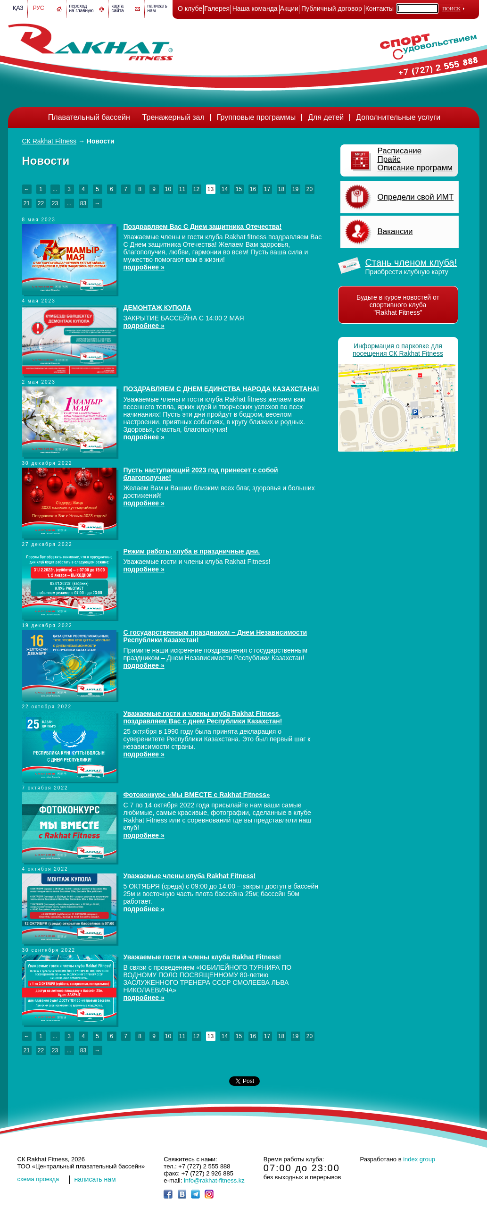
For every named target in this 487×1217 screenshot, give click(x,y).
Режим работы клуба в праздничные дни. (192, 551)
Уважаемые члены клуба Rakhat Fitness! (190, 876)
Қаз (18, 8)
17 (267, 189)
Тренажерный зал (173, 117)
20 (309, 189)
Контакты (379, 8)
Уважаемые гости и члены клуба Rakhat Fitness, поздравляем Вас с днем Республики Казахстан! (203, 717)
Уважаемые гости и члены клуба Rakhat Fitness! (202, 957)
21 (27, 203)
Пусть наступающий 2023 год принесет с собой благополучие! (201, 473)
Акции (289, 8)
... (54, 189)
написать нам (95, 1179)
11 (182, 189)
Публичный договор (331, 8)
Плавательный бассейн (89, 117)
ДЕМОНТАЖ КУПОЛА (157, 307)
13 (210, 189)
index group (419, 1159)
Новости (101, 141)
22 (41, 203)
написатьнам (157, 8)
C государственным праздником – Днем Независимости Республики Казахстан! (215, 636)
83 (83, 203)
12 (196, 189)
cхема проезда (38, 1179)
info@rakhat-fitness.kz (214, 1180)
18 (281, 189)
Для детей (326, 117)
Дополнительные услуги (398, 117)
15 (239, 189)
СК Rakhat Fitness (49, 141)
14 (225, 189)
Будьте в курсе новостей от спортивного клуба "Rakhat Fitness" (397, 305)
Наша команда (255, 8)
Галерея (217, 8)
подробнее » (144, 267)
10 (168, 189)
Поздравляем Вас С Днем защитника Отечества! (203, 226)
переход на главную (81, 8)
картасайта (118, 8)
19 (295, 189)
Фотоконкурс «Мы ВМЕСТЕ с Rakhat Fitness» (197, 794)
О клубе (190, 8)
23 (55, 203)
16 (253, 189)
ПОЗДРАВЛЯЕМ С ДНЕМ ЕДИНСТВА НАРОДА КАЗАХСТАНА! (221, 389)
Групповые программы (256, 117)
